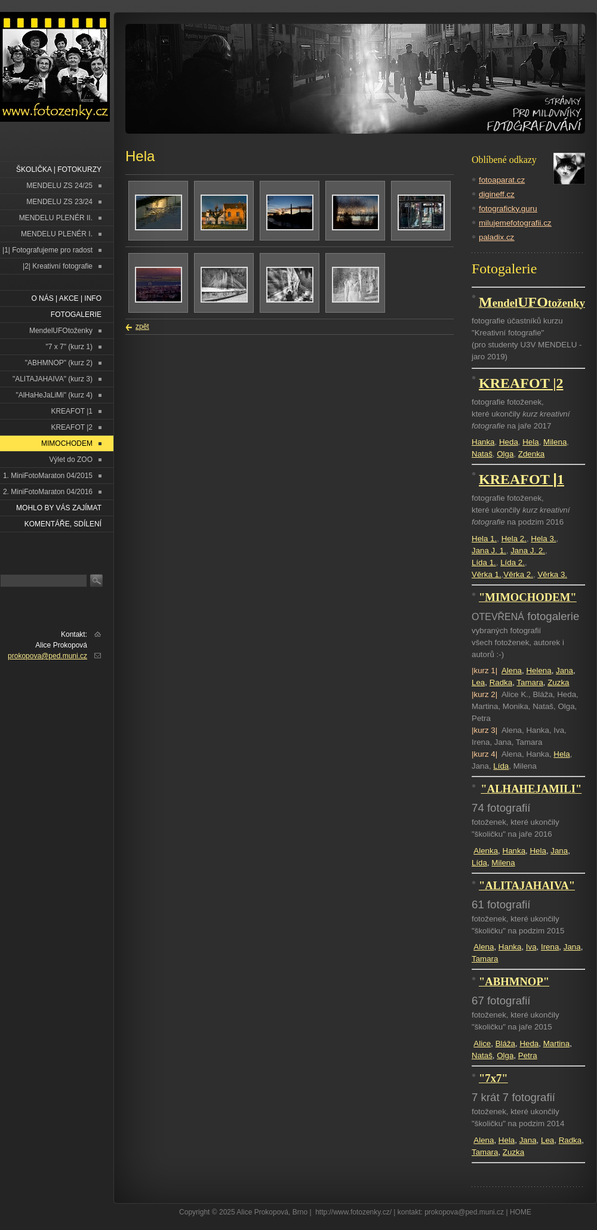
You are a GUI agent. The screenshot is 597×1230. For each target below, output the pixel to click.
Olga (505, 453)
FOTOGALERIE (76, 314)
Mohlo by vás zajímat (58, 508)
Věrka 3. (552, 574)
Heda (508, 441)
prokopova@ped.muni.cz (47, 656)
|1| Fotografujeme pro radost (47, 250)
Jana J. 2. (527, 550)
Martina (556, 1043)
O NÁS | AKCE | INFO (66, 298)
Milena (555, 441)
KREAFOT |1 (72, 411)
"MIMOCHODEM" (528, 597)
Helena (538, 670)
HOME (520, 1212)
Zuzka (558, 682)
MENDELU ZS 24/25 (59, 185)
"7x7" (493, 1078)
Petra (527, 1055)
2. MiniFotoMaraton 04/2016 (48, 492)
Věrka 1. (486, 574)
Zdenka (531, 453)
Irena (550, 946)
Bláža (505, 1043)
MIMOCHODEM (67, 443)
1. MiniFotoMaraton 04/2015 (48, 475)
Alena (511, 670)
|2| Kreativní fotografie (58, 266)
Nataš (482, 453)
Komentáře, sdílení (62, 524)
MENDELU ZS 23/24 (59, 202)
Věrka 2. (518, 574)
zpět (142, 326)
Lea (478, 682)
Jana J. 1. (489, 550)
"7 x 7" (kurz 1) (69, 347)
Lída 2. (512, 562)
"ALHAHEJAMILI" (531, 788)
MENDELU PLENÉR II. (56, 218)
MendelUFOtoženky (61, 330)
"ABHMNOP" (514, 981)
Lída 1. (484, 562)
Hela (530, 441)
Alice (482, 1043)
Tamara (529, 682)
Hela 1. (484, 538)
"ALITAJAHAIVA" (527, 885)
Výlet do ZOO (71, 459)
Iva (531, 946)
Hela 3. (543, 538)
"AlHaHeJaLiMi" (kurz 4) (54, 395)
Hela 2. (514, 538)
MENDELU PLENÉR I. (57, 234)
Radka (501, 682)
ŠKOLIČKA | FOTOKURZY (58, 169)
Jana (564, 670)
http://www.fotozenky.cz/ (353, 1212)
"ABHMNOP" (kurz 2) (59, 363)
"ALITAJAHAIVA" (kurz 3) (53, 379)
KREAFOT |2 (72, 427)
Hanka (483, 441)
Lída (501, 766)
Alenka (485, 850)
